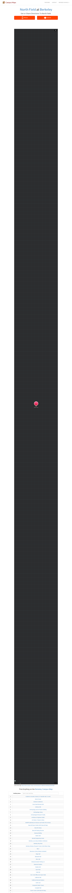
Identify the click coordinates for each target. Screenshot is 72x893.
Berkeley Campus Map (43, 789)
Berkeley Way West (38, 843)
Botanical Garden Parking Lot (38, 861)
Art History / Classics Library (38, 820)
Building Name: (17, 793)
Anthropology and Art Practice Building (38, 809)
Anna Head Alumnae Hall (38, 804)
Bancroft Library (38, 827)
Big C (38, 848)
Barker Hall (38, 835)
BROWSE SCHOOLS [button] (64, 2)
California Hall (38, 877)
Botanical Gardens (38, 864)
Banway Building (38, 833)
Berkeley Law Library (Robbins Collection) (38, 840)
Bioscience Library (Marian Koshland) (38, 851)
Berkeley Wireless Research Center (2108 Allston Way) (38, 846)
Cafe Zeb (38, 872)
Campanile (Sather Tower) (38, 885)
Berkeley (46, 9)
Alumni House (38, 799)
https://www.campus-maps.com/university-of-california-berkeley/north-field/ (38, 785)
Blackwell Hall (38, 856)
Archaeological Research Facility (38, 814)
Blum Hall (38, 859)
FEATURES (47, 2)
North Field (28, 9)
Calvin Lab (38, 882)
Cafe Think (38, 869)
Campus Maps (11, 2)
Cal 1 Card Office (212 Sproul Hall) (38, 874)
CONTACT (54, 2)
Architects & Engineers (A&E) (38, 817)
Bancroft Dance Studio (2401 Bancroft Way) (38, 825)
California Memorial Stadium (38, 880)
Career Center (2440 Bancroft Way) (38, 890)
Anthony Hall (38, 807)
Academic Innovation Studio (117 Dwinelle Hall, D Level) (38, 796)
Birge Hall (38, 854)
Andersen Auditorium (38, 801)
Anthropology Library (38, 812)
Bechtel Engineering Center (38, 838)
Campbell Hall (38, 887)
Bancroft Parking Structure (38, 830)
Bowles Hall (38, 867)
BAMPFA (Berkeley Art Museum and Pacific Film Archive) (38, 822)
